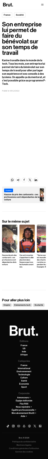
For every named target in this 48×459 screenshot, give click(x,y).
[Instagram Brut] (13, 426)
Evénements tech (22, 305)
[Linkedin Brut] (40, 426)
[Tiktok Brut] (7, 426)
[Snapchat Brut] (24, 426)
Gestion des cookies (24, 452)
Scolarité (39, 305)
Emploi (7, 305)
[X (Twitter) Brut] (34, 426)
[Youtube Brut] (18, 426)
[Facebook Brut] (29, 426)
